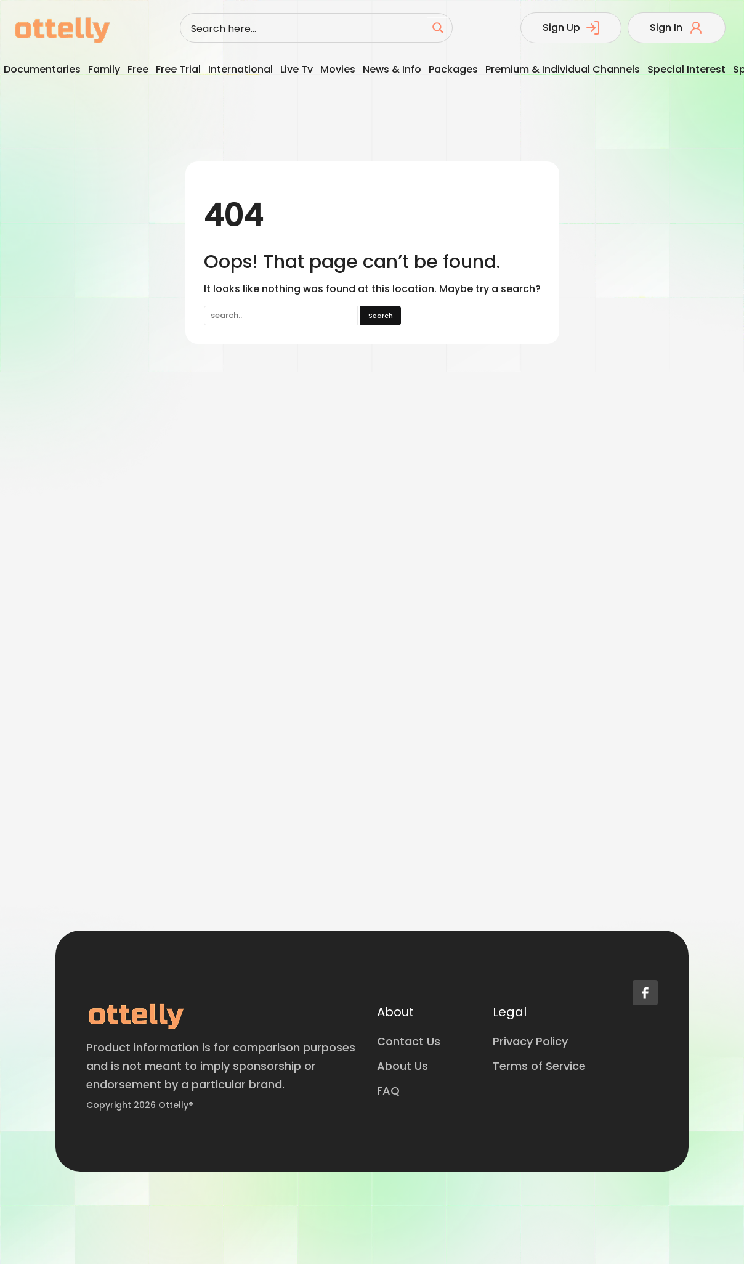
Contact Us (408, 1041)
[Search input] (306, 28)
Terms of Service (539, 1066)
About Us (402, 1066)
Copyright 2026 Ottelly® (139, 1105)
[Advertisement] (88, 635)
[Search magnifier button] (437, 27)
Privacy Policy (530, 1041)
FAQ (388, 1090)
